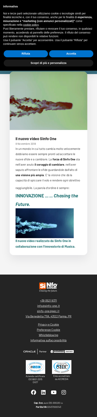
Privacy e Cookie (48, 324)
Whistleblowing (48, 335)
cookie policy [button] (31, 24)
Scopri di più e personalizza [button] (48, 62)
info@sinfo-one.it (48, 305)
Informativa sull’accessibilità (48, 340)
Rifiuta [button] (26, 53)
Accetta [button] (71, 53)
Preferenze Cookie (48, 329)
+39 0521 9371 (48, 300)
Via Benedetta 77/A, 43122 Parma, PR (49, 316)
